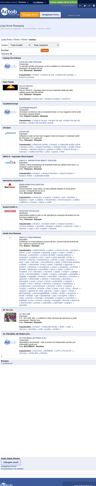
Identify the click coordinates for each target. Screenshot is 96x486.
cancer (50, 250)
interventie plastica (71, 262)
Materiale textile (40, 144)
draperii (49, 226)
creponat (68, 226)
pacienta (68, 264)
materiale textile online (70, 144)
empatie (57, 300)
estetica (32, 288)
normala (39, 298)
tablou (77, 200)
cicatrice (68, 286)
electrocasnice (65, 200)
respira (53, 274)
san (29, 252)
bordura (42, 276)
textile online (75, 147)
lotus (68, 288)
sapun (64, 291)
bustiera (70, 260)
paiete (50, 149)
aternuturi (37, 197)
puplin (48, 329)
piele (50, 264)
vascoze (23, 151)
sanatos (57, 283)
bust (30, 283)
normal (29, 298)
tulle (41, 329)
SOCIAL (23, 353)
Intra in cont (74, 15)
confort (65, 271)
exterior (45, 279)
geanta (48, 291)
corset (54, 267)
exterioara (55, 279)
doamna (75, 300)
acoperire (72, 293)
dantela (24, 149)
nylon (60, 269)
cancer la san (62, 250)
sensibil (58, 264)
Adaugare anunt (29, 14)
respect (59, 298)
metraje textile (60, 147)
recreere (48, 271)
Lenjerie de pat (40, 120)
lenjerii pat (38, 99)
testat (21, 295)
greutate (23, 305)
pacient (22, 267)
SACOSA (37, 351)
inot (41, 257)
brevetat (66, 279)
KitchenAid (51, 200)
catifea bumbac (36, 151)
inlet (77, 226)
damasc (23, 228)
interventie (34, 264)
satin (32, 200)
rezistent (73, 276)
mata (55, 288)
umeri (40, 281)
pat (63, 197)
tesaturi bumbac (52, 99)
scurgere (63, 295)
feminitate (49, 298)
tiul (37, 228)
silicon (22, 252)
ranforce (66, 99)
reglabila (32, 276)
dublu (54, 293)
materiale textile (42, 175)
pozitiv (48, 300)
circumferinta (47, 262)
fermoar (35, 262)
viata (21, 298)
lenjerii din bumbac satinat (41, 123)
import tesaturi (66, 173)
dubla (62, 293)
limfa (70, 257)
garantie (23, 279)
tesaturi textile (48, 224)
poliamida (57, 281)
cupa (62, 260)
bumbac (71, 197)
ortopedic (64, 267)
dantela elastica (37, 149)
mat (62, 288)
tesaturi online (27, 147)
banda (54, 260)
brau (21, 262)
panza (55, 151)
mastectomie (39, 250)
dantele (53, 228)
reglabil (22, 276)
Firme (17, 39)
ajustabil (63, 274)
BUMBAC (48, 351)
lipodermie (46, 295)
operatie (46, 252)
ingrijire (68, 303)
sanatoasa (68, 283)
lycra (53, 269)
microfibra (43, 269)
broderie (23, 271)
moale (45, 274)
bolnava (47, 283)
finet (62, 151)
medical (33, 257)
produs (37, 303)
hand (41, 202)
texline (56, 329)
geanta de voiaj (36, 291)
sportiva (62, 276)
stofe (62, 327)
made (49, 202)
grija (54, 252)
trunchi (39, 300)
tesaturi (53, 144)
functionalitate (33, 274)
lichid (71, 291)
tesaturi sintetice (26, 226)
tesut (43, 264)
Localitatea (38, 2)
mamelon (23, 257)
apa (54, 295)
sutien (62, 252)
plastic (24, 264)
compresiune (43, 260)
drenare (22, 260)
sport (48, 257)
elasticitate (34, 279)
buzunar (23, 255)
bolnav (38, 283)
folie (49, 288)
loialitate (23, 300)
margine (68, 281)
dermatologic (25, 293)
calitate (40, 200)
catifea (58, 149)
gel (37, 295)
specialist (47, 303)
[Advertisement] (12, 412)
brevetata (23, 281)
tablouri (24, 202)
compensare (25, 286)
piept (58, 262)
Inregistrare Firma (50, 14)
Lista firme (6, 39)
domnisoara (26, 303)
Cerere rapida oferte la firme (63, 2)
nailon (68, 269)
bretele (22, 269)
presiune (32, 267)
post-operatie (59, 257)
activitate (52, 276)
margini (22, 283)
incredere (70, 298)
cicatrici (22, 288)
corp (31, 300)
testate (30, 295)
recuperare (44, 267)
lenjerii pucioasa (26, 77)
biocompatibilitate (42, 293)
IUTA (58, 351)
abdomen (32, 269)
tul (30, 271)
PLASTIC (67, 351)
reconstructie (39, 286)
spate (57, 271)
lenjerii (36, 75)
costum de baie (48, 255)
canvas (33, 202)
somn (21, 274)
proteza (74, 250)
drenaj (32, 260)
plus (48, 151)
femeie (66, 300)
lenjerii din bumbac (65, 75)
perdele (40, 226)
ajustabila (73, 274)
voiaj (56, 291)
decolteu (38, 271)
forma (48, 281)
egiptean (23, 200)
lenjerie (47, 197)
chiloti (69, 252)
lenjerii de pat (48, 75)
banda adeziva (64, 255)
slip (27, 262)
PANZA (43, 353)
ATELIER (33, 353)
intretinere (33, 255)
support (22, 291)
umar (32, 281)
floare (75, 288)
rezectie (51, 286)
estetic (41, 288)
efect (59, 286)
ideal (72, 295)
